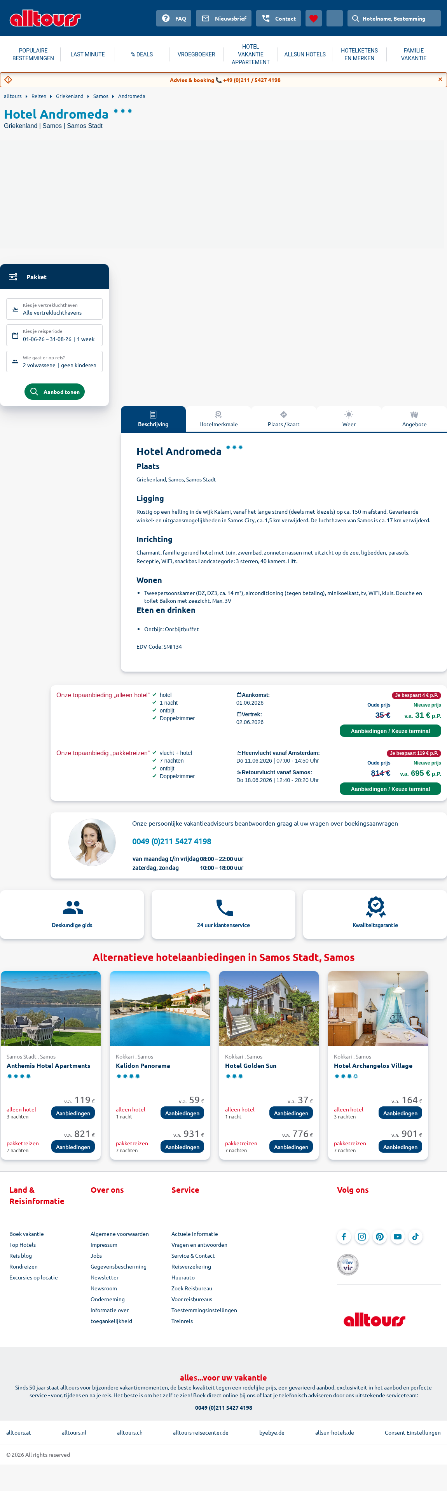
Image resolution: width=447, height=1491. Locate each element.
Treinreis (182, 1326)
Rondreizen (23, 1272)
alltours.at (18, 1427)
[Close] (440, 79)
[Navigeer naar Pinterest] (380, 1243)
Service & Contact (193, 1261)
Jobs (96, 1261)
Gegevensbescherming (119, 1272)
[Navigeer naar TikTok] (416, 1243)
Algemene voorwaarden (120, 1239)
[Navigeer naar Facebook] (344, 1243)
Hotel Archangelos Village (373, 1071)
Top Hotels (22, 1250)
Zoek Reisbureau (191, 1293)
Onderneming (108, 1304)
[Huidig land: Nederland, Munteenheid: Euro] (335, 18)
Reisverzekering (191, 1272)
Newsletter (105, 1282)
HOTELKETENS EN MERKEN (359, 54)
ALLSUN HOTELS (305, 54)
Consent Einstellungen (413, 1427)
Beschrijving (153, 424)
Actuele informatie (194, 1239)
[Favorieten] (314, 18)
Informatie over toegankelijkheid (111, 1321)
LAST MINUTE (87, 54)
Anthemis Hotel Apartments (49, 1071)
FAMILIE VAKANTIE (413, 54)
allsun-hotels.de (334, 1427)
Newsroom (104, 1293)
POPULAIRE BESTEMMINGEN (33, 54)
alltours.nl (74, 1427)
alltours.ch (130, 1427)
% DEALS (142, 54)
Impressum (104, 1250)
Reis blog (20, 1261)
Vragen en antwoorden (199, 1250)
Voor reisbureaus (191, 1304)
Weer (349, 424)
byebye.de (272, 1427)
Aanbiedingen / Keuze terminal (390, 736)
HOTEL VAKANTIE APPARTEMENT (251, 54)
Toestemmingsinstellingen (204, 1315)
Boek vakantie (26, 1239)
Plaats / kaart (284, 424)
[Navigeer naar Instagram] (362, 1243)
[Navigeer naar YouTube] (398, 1243)
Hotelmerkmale (218, 424)
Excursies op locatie (33, 1282)
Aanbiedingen (73, 1118)
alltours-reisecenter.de (201, 1427)
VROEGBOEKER (196, 54)
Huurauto (183, 1282)
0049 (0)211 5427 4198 (171, 846)
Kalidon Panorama (143, 1071)
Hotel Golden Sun (250, 1071)
